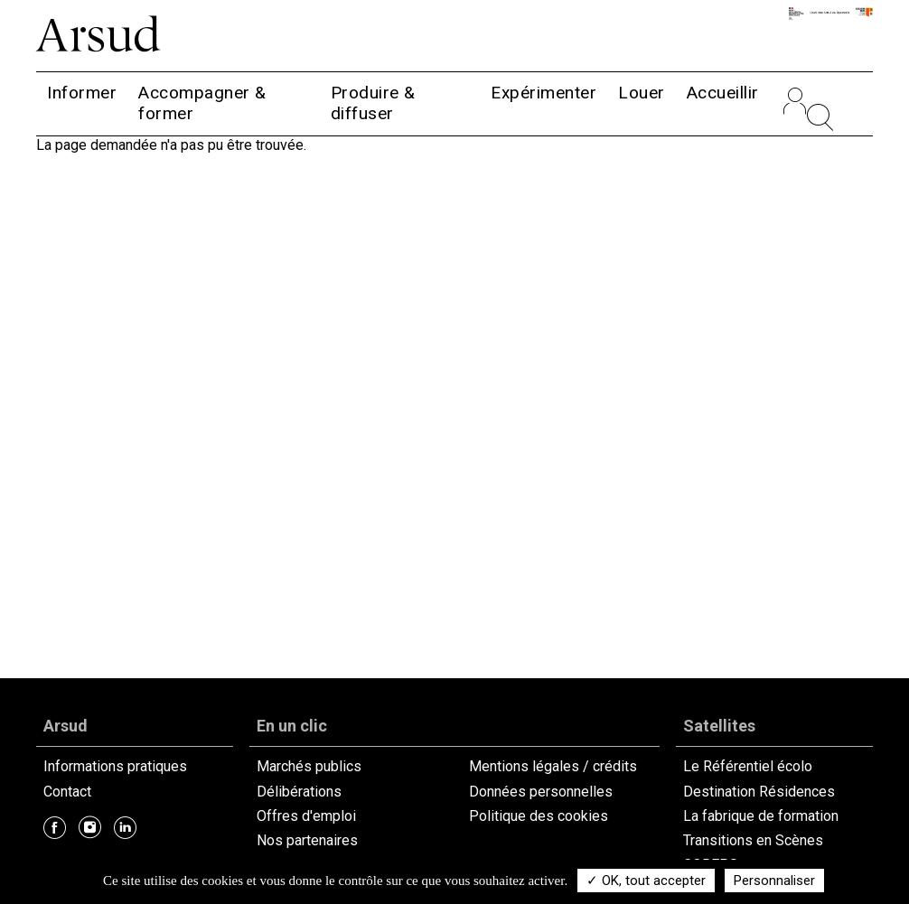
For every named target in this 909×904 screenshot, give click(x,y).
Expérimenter (543, 92)
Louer (641, 92)
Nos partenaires (307, 840)
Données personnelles (541, 791)
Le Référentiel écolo (747, 766)
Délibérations (299, 791)
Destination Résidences (759, 791)
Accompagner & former (202, 103)
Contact (67, 791)
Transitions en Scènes (753, 840)
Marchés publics (309, 766)
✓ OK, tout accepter (646, 880)
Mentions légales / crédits (553, 766)
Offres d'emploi (306, 816)
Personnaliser (774, 880)
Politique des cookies (538, 816)
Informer (82, 92)
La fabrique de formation (761, 816)
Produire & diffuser (373, 103)
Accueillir (723, 92)
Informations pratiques (115, 766)
